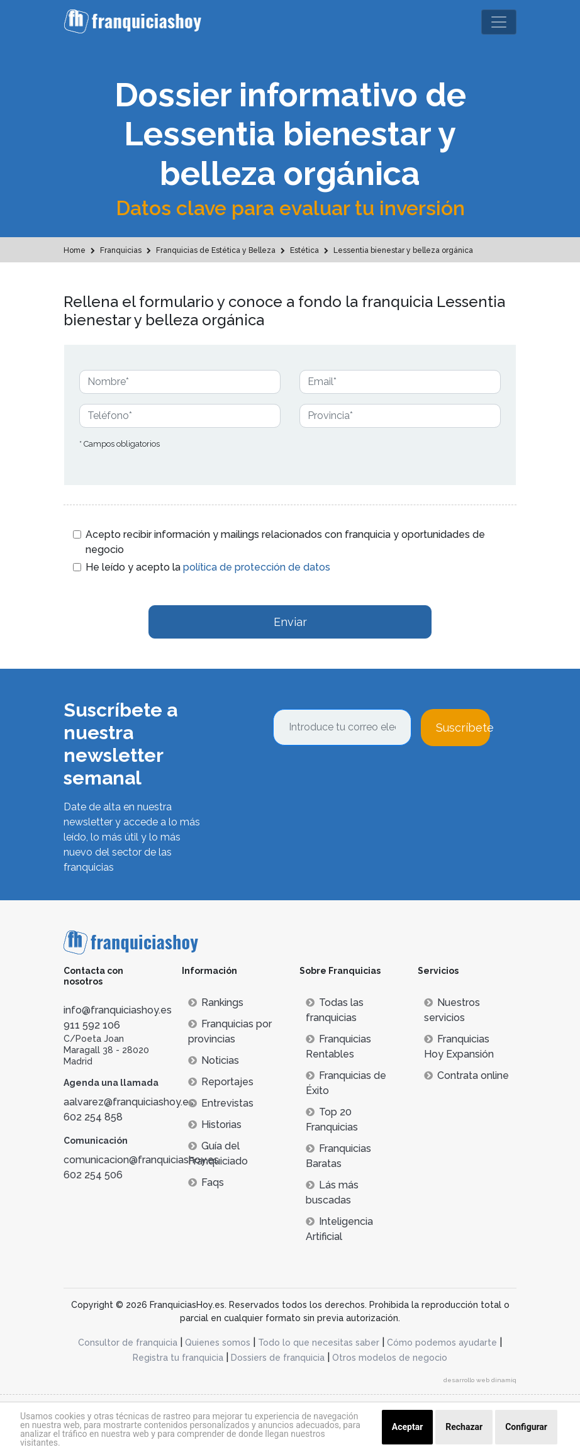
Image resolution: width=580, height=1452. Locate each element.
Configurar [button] (526, 1427)
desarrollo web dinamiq (479, 1380)
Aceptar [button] (407, 1427)
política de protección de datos (256, 567)
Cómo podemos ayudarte (442, 1343)
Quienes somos (217, 1343)
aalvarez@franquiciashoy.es (129, 1102)
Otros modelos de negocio (389, 1358)
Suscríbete (463, 727)
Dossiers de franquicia (278, 1358)
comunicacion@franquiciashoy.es (141, 1160)
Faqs (206, 1182)
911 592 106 (92, 1025)
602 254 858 (93, 1117)
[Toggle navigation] (498, 22)
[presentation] (368, 780)
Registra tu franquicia (178, 1358)
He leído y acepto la (208, 567)
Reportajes (221, 1082)
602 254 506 (93, 1175)
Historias (215, 1125)
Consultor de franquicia (127, 1343)
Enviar (290, 621)
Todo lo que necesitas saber (318, 1343)
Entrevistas (221, 1103)
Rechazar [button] (463, 1427)
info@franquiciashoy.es (118, 1010)
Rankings (215, 1002)
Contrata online (466, 1075)
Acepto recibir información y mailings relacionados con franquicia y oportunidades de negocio (285, 542)
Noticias (213, 1060)
